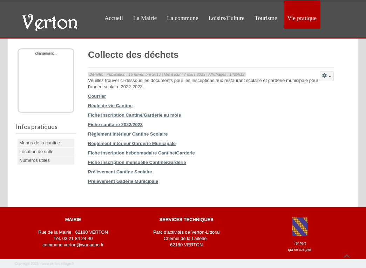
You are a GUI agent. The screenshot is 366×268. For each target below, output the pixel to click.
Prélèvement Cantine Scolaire (120, 171)
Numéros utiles (34, 160)
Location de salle (36, 151)
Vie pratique (302, 18)
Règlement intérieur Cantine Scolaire (128, 134)
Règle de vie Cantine (110, 105)
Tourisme (266, 18)
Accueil (113, 18)
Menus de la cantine (39, 142)
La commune (182, 18)
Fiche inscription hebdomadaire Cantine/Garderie (141, 153)
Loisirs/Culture (227, 18)
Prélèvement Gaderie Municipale (123, 181)
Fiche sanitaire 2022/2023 (115, 124)
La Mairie (145, 18)
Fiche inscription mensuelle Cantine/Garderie (137, 162)
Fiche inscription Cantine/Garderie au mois (134, 115)
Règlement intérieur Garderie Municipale (132, 143)
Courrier (97, 96)
